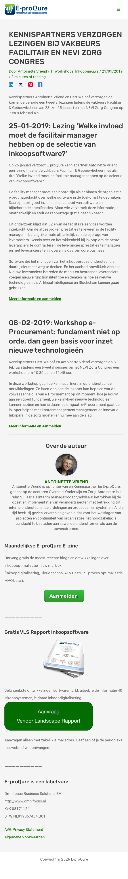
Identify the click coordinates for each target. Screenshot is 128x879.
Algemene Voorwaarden (24, 837)
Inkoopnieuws (87, 71)
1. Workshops (62, 71)
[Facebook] (40, 84)
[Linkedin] (11, 84)
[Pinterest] (30, 84)
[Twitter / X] (21, 84)
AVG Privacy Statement (23, 829)
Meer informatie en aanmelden (35, 298)
